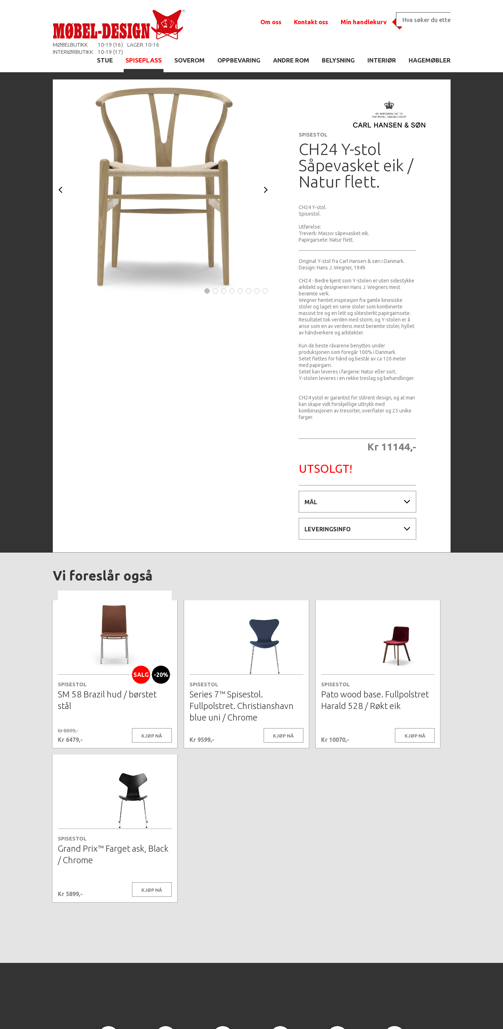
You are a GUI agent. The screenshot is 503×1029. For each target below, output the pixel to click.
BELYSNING (338, 60)
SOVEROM (189, 60)
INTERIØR (381, 60)
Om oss (270, 21)
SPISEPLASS (143, 60)
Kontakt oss (311, 21)
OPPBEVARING (238, 60)
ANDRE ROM (291, 60)
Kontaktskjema (350, 1012)
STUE (105, 60)
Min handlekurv (364, 21)
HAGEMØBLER (430, 60)
